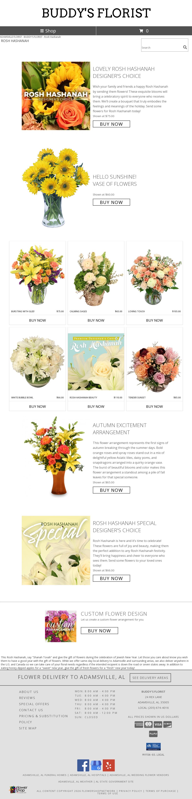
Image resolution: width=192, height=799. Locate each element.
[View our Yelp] (109, 770)
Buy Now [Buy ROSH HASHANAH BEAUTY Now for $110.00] (96, 406)
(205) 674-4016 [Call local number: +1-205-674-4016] (158, 707)
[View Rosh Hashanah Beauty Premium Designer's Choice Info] (96, 361)
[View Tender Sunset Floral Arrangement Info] (154, 361)
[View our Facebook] (83, 770)
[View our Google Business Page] (96, 770)
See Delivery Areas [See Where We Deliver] (150, 678)
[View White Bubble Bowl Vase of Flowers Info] (37, 361)
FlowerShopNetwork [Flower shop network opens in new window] (99, 790)
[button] (153, 746)
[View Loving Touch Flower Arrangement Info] (154, 275)
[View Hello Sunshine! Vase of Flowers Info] (56, 189)
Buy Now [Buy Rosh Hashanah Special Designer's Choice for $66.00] (111, 578)
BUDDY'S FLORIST (96, 13)
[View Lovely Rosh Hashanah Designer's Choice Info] (56, 96)
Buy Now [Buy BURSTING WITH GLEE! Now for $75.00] (37, 320)
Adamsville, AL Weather (75, 781)
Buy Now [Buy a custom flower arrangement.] (99, 630)
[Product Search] (161, 47)
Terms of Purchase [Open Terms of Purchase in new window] (161, 790)
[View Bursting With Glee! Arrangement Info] (37, 275)
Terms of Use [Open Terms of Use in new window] (107, 793)
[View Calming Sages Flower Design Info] (96, 275)
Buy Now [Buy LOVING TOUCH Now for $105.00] (154, 320)
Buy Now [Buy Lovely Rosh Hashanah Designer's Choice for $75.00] (111, 124)
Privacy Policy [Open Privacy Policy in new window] (130, 790)
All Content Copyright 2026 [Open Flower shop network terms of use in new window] (59, 790)
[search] (185, 47)
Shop (48, 31)
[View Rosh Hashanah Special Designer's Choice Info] (56, 550)
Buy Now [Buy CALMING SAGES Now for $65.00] (96, 320)
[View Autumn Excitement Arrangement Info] (56, 457)
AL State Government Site (115, 781)
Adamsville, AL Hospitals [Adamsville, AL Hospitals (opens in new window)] (88, 774)
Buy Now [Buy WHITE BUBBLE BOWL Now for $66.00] (37, 406)
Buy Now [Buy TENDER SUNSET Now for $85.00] (154, 406)
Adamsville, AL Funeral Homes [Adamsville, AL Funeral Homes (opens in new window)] (45, 774)
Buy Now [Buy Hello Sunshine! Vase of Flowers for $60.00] (111, 202)
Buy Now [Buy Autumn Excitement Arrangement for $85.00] (111, 490)
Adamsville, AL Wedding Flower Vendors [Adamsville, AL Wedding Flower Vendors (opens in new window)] (139, 774)
